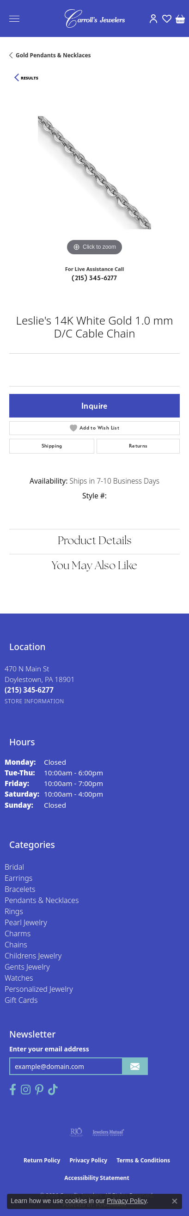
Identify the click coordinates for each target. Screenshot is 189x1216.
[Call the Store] (29, 689)
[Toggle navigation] (14, 18)
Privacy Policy (88, 1160)
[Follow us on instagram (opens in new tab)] (25, 1089)
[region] (94, 172)
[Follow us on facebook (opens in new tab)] (12, 1089)
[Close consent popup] (174, 1201)
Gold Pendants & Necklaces (53, 55)
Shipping (52, 446)
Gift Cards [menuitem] (21, 1000)
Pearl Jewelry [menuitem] (26, 922)
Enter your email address (49, 1048)
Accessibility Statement (96, 1178)
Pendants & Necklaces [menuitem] (42, 900)
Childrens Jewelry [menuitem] (33, 956)
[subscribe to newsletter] (135, 1066)
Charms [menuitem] (17, 933)
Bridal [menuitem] (14, 867)
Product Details (95, 541)
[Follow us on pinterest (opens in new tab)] (39, 1089)
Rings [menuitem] (14, 911)
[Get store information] (34, 701)
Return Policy (42, 1160)
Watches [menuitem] (19, 978)
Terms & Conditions (143, 1160)
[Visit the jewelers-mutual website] (108, 1132)
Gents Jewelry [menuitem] (27, 967)
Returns (138, 446)
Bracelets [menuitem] (20, 889)
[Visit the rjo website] (76, 1132)
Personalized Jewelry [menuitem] (39, 989)
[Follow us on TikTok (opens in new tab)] (53, 1089)
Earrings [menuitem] (18, 878)
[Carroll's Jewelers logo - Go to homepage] (94, 18)
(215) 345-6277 (94, 278)
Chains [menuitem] (16, 945)
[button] (153, 18)
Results (29, 78)
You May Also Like (94, 566)
